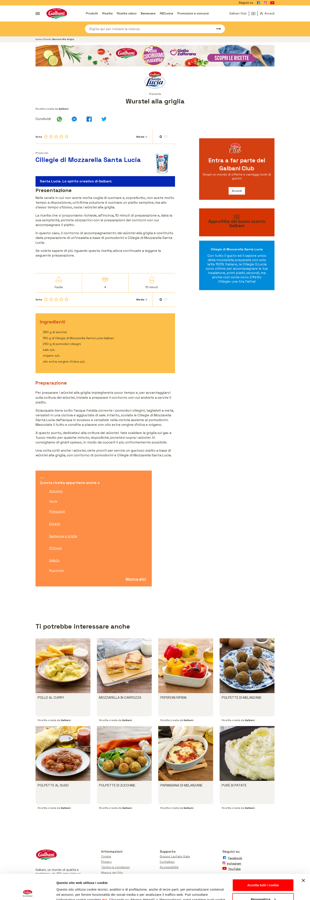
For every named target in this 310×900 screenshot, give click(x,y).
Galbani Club (238, 13)
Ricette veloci (126, 13)
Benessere (148, 13)
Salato (54, 560)
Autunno (56, 491)
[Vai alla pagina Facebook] (258, 2)
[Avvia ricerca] (216, 29)
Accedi (237, 191)
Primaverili (57, 511)
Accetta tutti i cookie (263, 860)
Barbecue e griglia (63, 536)
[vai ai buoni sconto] (236, 222)
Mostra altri (136, 579)
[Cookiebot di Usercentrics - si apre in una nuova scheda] (28, 891)
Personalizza (263, 874)
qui (104, 874)
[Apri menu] (37, 13)
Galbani (39, 39)
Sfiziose (55, 548)
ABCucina (166, 13)
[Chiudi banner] (303, 855)
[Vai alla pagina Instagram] (265, 2)
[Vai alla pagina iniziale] (57, 13)
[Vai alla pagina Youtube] (272, 2)
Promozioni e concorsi (193, 13)
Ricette (107, 13)
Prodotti (92, 13)
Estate (54, 524)
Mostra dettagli (68, 891)
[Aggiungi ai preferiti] (164, 137)
